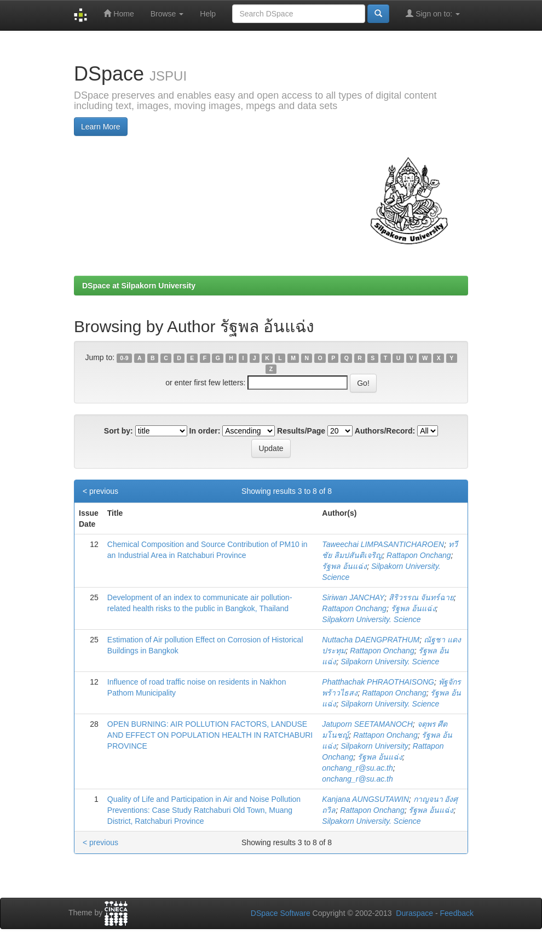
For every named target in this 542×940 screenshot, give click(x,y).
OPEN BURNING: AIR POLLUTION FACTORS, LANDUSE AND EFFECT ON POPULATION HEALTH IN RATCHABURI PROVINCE (210, 735)
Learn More (100, 126)
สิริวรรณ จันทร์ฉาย (421, 597)
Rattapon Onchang (419, 555)
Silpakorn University (374, 746)
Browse (167, 13)
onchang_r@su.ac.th (357, 768)
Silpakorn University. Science (371, 619)
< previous (100, 491)
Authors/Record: (385, 430)
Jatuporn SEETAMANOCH (367, 724)
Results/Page (301, 430)
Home (118, 13)
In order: (205, 430)
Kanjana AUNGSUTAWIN (365, 799)
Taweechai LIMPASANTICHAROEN (383, 544)
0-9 (124, 358)
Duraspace (414, 913)
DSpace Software (280, 913)
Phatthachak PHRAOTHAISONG (378, 681)
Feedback (457, 913)
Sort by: (118, 430)
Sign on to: (433, 13)
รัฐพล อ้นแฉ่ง (344, 566)
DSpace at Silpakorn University (138, 285)
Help (208, 13)
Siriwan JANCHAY (353, 597)
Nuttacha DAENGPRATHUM (370, 639)
